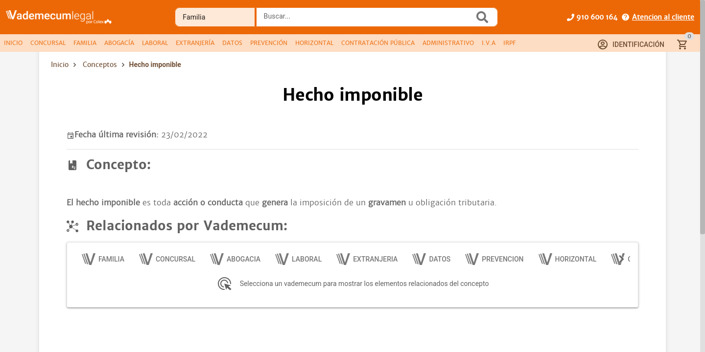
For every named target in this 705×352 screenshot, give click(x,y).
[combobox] (367, 20)
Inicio (60, 64)
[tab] (13, 43)
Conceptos (100, 64)
